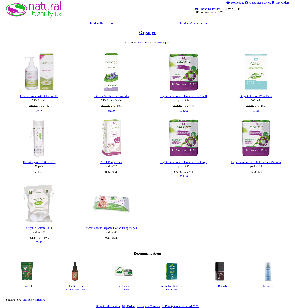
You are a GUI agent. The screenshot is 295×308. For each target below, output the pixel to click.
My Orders (280, 2)
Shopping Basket (207, 9)
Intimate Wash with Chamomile (39, 96)
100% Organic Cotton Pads (39, 162)
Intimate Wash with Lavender (111, 96)
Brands (101, 23)
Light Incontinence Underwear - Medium (256, 162)
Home (235, 2)
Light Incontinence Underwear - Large (183, 162)
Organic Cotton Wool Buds (256, 96)
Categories (193, 23)
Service (258, 2)
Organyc (147, 32)
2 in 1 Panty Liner (111, 162)
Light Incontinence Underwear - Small (183, 96)
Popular (163, 42)
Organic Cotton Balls (39, 227)
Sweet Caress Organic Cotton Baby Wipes (111, 227)
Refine (142, 42)
